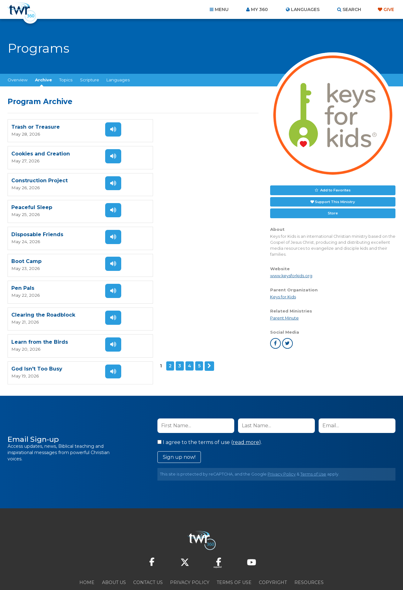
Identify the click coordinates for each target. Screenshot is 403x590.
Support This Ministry (335, 201)
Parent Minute (284, 317)
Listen (110, 129)
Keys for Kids (283, 296)
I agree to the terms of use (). (209, 416)
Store (333, 212)
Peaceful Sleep (159, 153)
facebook (275, 342)
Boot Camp (154, 179)
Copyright (273, 556)
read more (246, 416)
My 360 (259, 9)
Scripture (89, 79)
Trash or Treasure (35, 127)
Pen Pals (22, 205)
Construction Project (39, 153)
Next (60, 255)
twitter (287, 342)
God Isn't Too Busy (164, 231)
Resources (309, 556)
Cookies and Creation (168, 127)
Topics (65, 79)
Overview (18, 79)
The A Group (247, 571)
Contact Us (148, 556)
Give (388, 9)
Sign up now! (179, 431)
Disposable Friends (37, 179)
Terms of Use (313, 447)
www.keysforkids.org (291, 275)
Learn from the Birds (39, 231)
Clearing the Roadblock (170, 205)
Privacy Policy (282, 447)
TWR (205, 571)
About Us (114, 556)
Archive (43, 79)
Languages (118, 79)
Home (86, 556)
